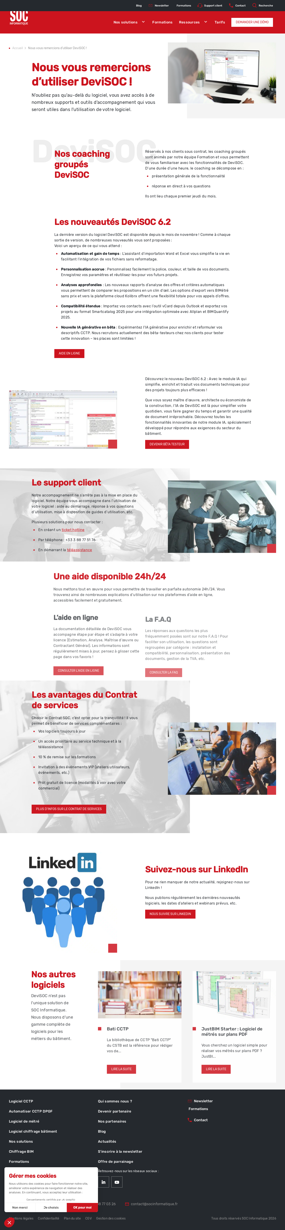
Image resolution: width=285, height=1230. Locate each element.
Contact (237, 5)
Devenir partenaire (114, 1111)
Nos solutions (130, 22)
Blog (139, 5)
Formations (162, 22)
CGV (88, 1218)
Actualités (107, 1141)
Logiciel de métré (24, 1121)
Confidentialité (48, 1218)
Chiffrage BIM (21, 1151)
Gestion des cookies (111, 1218)
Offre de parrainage (115, 1161)
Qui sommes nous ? (115, 1101)
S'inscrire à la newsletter (120, 1151)
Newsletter (158, 5)
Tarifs (220, 22)
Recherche (262, 5)
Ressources (194, 22)
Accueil (17, 49)
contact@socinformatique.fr (151, 1204)
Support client (209, 5)
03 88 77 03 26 (100, 1204)
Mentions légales (21, 1218)
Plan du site (72, 1218)
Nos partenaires (112, 1121)
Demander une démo (252, 22)
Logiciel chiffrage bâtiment (33, 1131)
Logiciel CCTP (21, 1101)
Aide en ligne (69, 365)
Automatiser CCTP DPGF (31, 1111)
